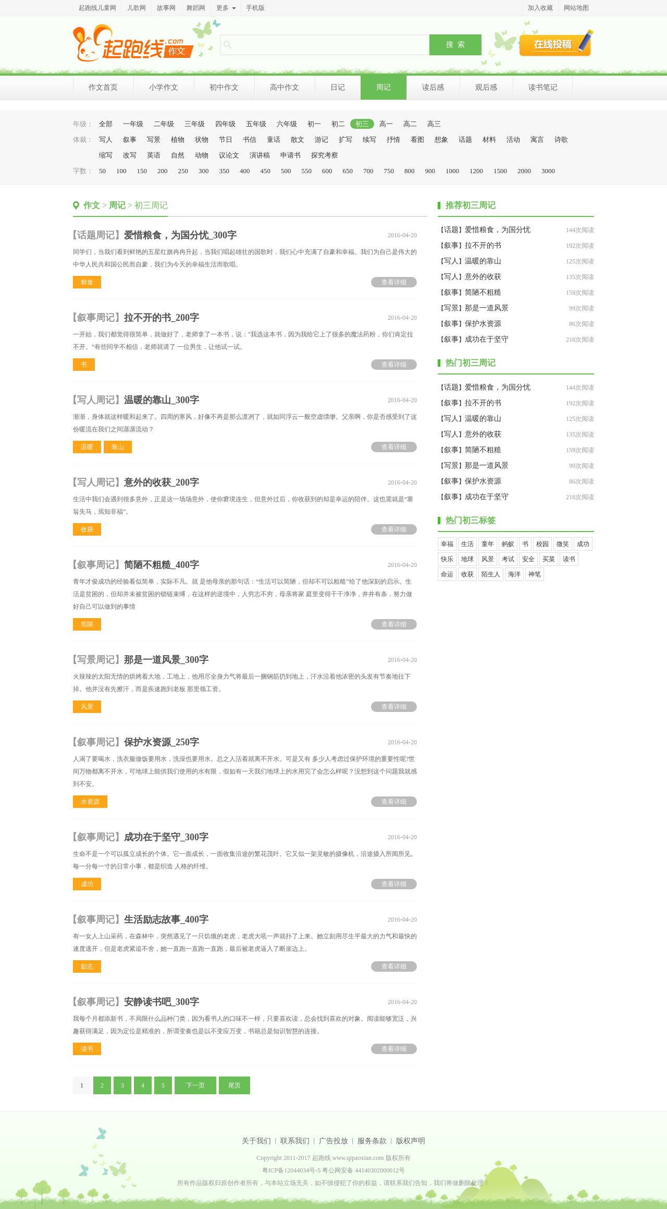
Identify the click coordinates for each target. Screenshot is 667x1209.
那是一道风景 (487, 308)
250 (183, 171)
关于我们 (256, 1141)
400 (245, 171)
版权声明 (410, 1141)
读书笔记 (543, 87)
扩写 (345, 139)
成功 (87, 884)
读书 (87, 1049)
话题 (465, 139)
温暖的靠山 (483, 261)
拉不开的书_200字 (161, 317)
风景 (87, 706)
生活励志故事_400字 (166, 919)
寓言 (537, 139)
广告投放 (333, 1141)
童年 (487, 544)
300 (204, 171)
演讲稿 (260, 155)
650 (348, 171)
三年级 (194, 124)
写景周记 (96, 660)
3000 (548, 171)
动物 (201, 155)
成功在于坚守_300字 (166, 837)
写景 (153, 139)
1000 (452, 171)
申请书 (290, 155)
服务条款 (372, 1141)
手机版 (255, 7)
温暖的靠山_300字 (161, 400)
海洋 (514, 574)
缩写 (106, 155)
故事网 (166, 7)
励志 (87, 966)
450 (266, 171)
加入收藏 (540, 7)
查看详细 (393, 282)
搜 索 (455, 44)
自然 (177, 155)
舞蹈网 (196, 7)
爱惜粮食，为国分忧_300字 (180, 235)
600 (327, 171)
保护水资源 (483, 324)
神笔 (534, 574)
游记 (321, 139)
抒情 (393, 139)
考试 (508, 559)
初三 (362, 124)
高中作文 (284, 87)
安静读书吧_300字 (161, 1002)
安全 (528, 559)
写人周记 (96, 400)
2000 (524, 171)
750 (389, 171)
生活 (467, 544)
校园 (542, 544)
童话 (273, 139)
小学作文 (163, 87)
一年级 (133, 124)
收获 (87, 529)
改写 (130, 155)
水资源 (90, 801)
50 (102, 171)
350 (224, 171)
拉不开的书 (483, 245)
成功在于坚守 (487, 339)
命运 (447, 574)
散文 (297, 139)
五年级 (256, 124)
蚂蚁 (508, 544)
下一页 (195, 1085)
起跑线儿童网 (97, 7)
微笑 (563, 544)
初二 (338, 124)
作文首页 (103, 87)
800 (409, 171)
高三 (434, 124)
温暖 (87, 447)
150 (142, 171)
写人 (106, 139)
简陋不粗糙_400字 (161, 565)
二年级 (164, 124)
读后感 (433, 87)
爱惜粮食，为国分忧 (497, 230)
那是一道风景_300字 (166, 660)
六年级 (287, 124)
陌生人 (490, 574)
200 (162, 171)
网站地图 (576, 7)
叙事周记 (96, 317)
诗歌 (561, 139)
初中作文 (224, 87)
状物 (201, 139)
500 (286, 171)
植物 (177, 139)
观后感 (486, 87)
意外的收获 (483, 277)
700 (368, 171)
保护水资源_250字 (161, 742)
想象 (441, 139)
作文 (91, 205)
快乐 (447, 559)
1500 (500, 171)
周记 (383, 87)
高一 (386, 124)
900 (430, 171)
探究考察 (324, 155)
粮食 (87, 282)
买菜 (548, 559)
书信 (249, 139)
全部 (106, 124)
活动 (513, 139)
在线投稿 (556, 43)
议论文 (229, 155)
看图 (417, 139)
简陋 (87, 624)
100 (121, 171)
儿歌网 (136, 7)
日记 (337, 87)
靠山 (118, 447)
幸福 (447, 544)
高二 (410, 124)
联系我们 (295, 1141)
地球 (467, 559)
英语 (153, 155)
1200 (476, 171)
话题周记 (96, 235)
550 (307, 171)
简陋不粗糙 (483, 292)
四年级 (225, 124)
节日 (225, 139)
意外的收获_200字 (161, 482)
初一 (314, 124)
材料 (489, 139)
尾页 (234, 1085)
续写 (369, 139)
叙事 (130, 139)
